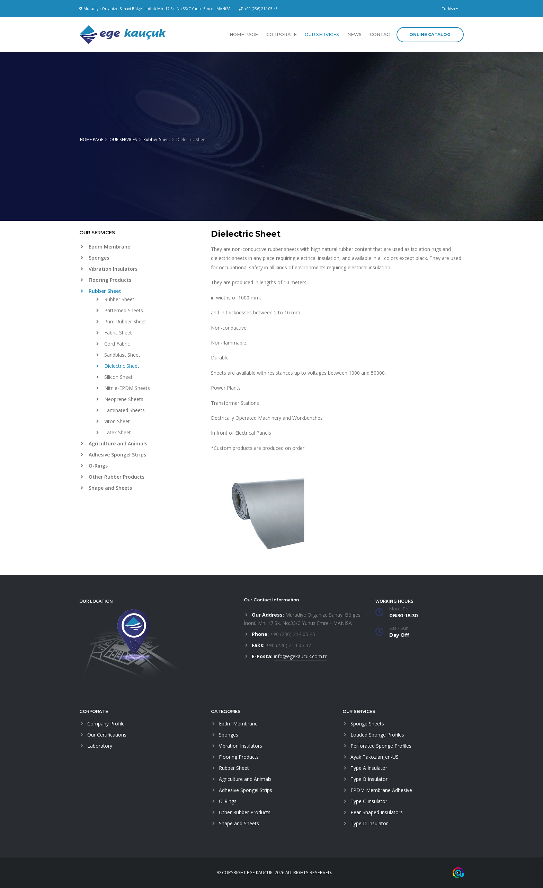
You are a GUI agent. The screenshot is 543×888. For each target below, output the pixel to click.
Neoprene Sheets (119, 399)
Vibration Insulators (109, 268)
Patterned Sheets (119, 310)
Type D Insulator (369, 823)
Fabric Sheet (114, 332)
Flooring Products (106, 280)
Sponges (95, 257)
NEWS (354, 34)
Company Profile (106, 723)
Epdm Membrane (105, 246)
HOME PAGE (244, 34)
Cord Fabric (113, 343)
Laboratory (99, 745)
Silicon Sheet (114, 377)
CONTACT (381, 34)
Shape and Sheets (106, 488)
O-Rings (94, 465)
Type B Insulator (369, 779)
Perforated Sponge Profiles (380, 745)
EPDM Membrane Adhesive (381, 790)
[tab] (140, 236)
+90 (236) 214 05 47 (288, 645)
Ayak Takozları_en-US (374, 757)
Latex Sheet (113, 432)
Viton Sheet (113, 421)
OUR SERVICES (322, 34)
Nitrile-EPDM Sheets (123, 388)
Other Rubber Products (112, 476)
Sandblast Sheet (118, 354)
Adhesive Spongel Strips (113, 454)
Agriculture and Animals (114, 443)
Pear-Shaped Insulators (376, 812)
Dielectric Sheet (117, 366)
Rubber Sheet (156, 139)
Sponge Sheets (367, 723)
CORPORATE (281, 34)
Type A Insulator (368, 768)
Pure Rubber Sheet (121, 321)
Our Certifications (106, 734)
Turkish (450, 8)
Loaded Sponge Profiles (377, 734)
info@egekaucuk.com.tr (300, 656)
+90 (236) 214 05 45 (261, 8)
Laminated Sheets (120, 410)
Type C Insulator (368, 801)
